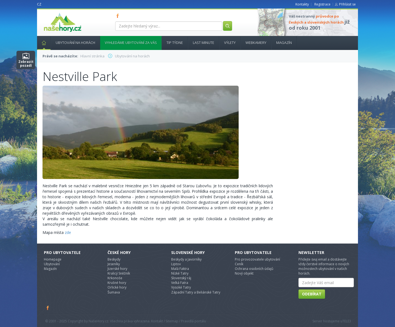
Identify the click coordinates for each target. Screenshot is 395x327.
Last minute (203, 42)
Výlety (230, 42)
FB (119, 15)
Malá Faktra (180, 268)
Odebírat (311, 294)
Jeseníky (114, 264)
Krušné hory (117, 282)
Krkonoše (115, 278)
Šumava (114, 292)
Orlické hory (117, 287)
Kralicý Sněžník (119, 273)
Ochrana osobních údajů (254, 268)
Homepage (52, 259)
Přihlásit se (347, 4)
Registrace (322, 4)
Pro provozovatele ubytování (257, 259)
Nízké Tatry (179, 273)
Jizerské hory (117, 268)
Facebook (48, 308)
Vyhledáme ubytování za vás (131, 42)
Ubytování (52, 264)
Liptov (176, 264)
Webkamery (256, 42)
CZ (39, 4)
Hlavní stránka (41, 42)
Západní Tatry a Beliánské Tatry (195, 292)
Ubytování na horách (75, 42)
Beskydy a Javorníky (186, 259)
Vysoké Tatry (181, 287)
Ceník (239, 264)
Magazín (284, 42)
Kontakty (302, 4)
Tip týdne (175, 42)
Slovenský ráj (181, 278)
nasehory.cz (52, 12)
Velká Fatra (179, 282)
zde (68, 232)
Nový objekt (244, 273)
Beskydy (114, 259)
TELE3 (346, 321)
